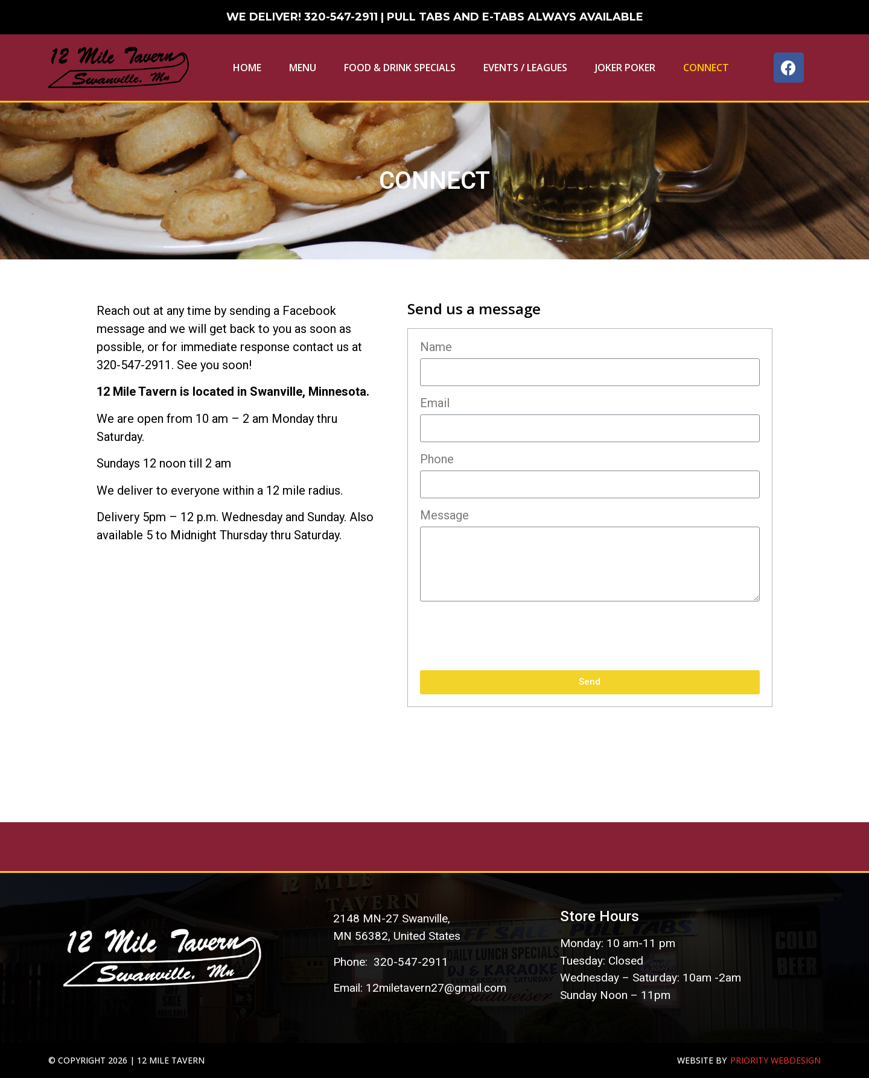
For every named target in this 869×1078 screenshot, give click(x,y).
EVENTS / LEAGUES (525, 67)
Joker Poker (625, 67)
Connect (706, 67)
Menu (302, 67)
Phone (437, 459)
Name (436, 347)
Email (435, 403)
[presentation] (511, 635)
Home (247, 67)
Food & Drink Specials (400, 67)
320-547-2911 (341, 17)
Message (444, 515)
